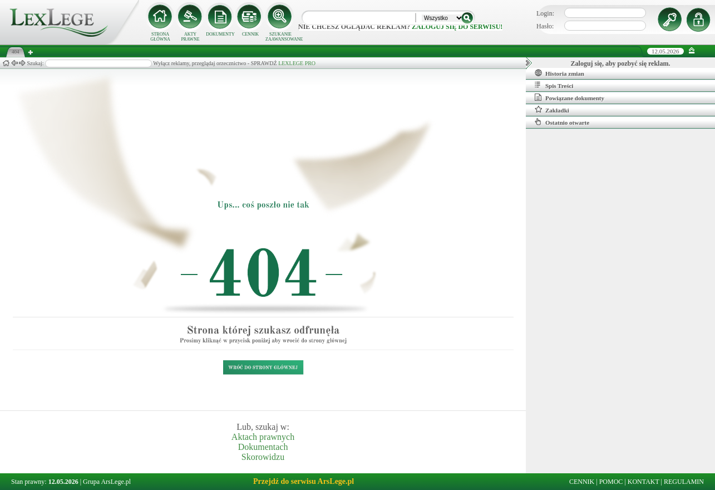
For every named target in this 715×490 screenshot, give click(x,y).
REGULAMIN (684, 482)
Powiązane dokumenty (569, 97)
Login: (545, 13)
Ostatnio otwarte (562, 122)
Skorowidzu (262, 457)
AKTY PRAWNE (190, 37)
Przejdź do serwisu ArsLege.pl (303, 481)
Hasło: (545, 26)
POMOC (611, 482)
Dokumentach (263, 447)
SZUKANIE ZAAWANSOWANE (280, 37)
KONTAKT (643, 482)
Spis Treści (554, 85)
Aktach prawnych (262, 437)
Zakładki (552, 110)
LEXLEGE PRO (296, 63)
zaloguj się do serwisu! (457, 27)
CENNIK (250, 34)
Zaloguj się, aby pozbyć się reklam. (620, 63)
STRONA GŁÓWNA (160, 37)
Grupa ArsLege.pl (107, 482)
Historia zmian (559, 73)
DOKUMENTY (220, 34)
